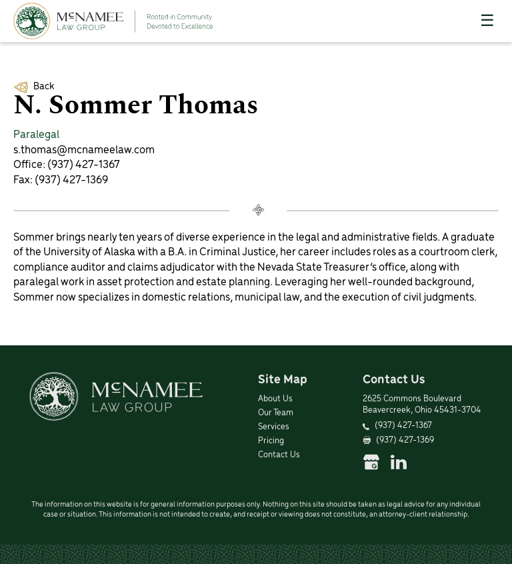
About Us (275, 399)
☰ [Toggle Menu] (487, 20)
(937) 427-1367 (83, 165)
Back (43, 86)
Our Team (275, 413)
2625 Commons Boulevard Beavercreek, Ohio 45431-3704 (422, 404)
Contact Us (279, 455)
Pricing (271, 441)
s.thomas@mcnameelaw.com (84, 150)
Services (273, 427)
